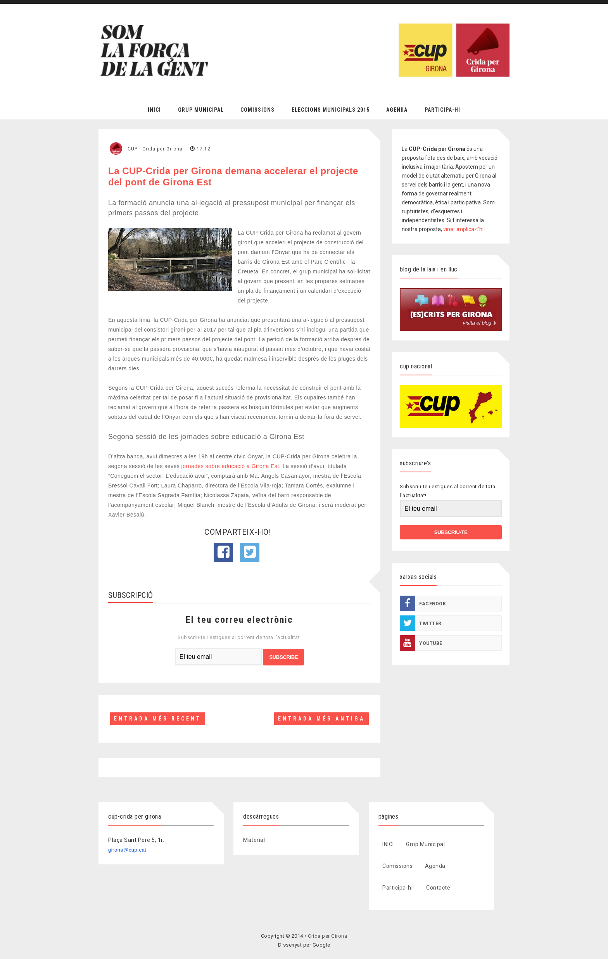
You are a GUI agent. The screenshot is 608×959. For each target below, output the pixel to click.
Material (254, 840)
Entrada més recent (157, 718)
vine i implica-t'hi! (464, 229)
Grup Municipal (201, 110)
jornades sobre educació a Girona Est (230, 466)
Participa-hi (442, 110)
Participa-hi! (398, 888)
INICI (388, 844)
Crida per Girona (327, 936)
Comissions (257, 110)
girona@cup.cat (127, 850)
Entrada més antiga (321, 718)
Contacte (438, 888)
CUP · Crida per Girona (155, 149)
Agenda (397, 110)
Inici (154, 110)
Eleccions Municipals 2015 (331, 110)
